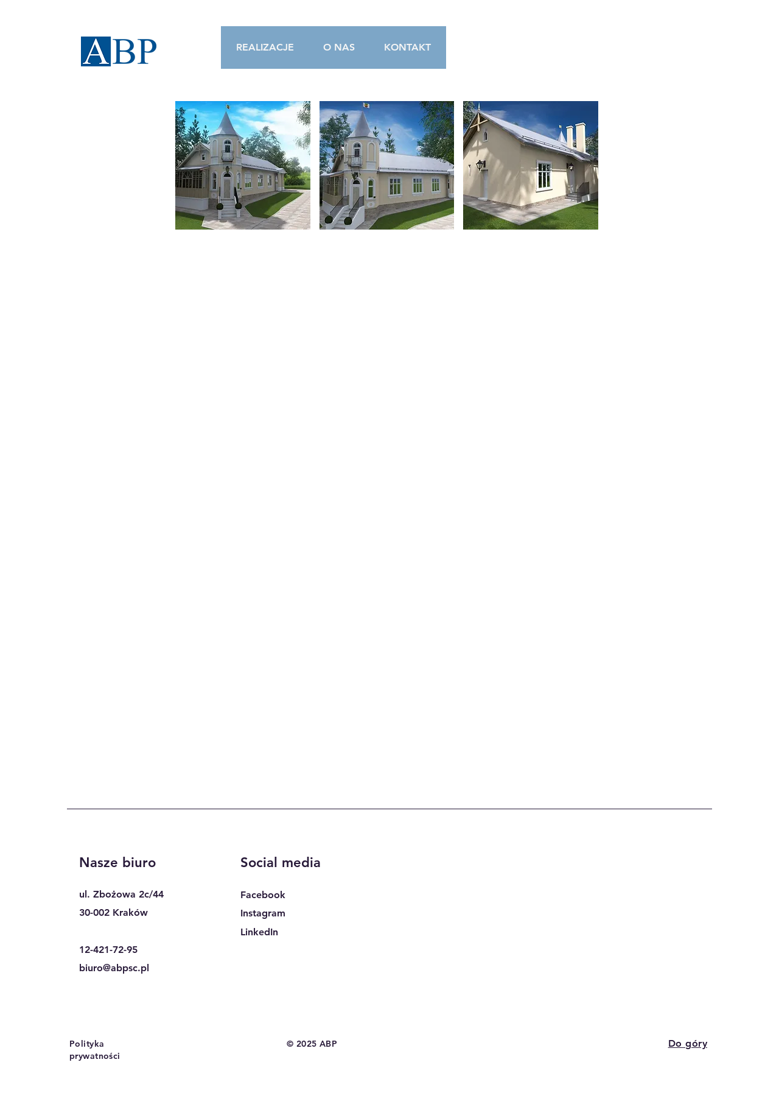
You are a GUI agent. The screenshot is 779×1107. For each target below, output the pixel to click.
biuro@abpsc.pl (114, 968)
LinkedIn (259, 932)
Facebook (262, 895)
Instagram (262, 913)
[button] (242, 165)
